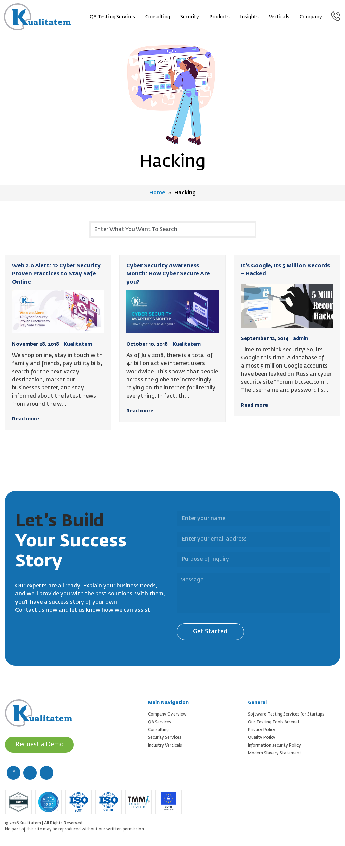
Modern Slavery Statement (274, 753)
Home (157, 193)
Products (220, 16)
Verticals (279, 16)
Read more (25, 418)
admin (300, 338)
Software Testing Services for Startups (286, 714)
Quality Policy (261, 737)
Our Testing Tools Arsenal (273, 722)
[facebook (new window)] (13, 772)
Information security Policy (274, 745)
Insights (249, 16)
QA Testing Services (112, 16)
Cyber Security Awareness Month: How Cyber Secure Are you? (168, 274)
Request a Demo (39, 744)
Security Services (164, 737)
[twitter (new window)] (30, 772)
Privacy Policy (261, 730)
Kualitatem (78, 344)
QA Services (159, 722)
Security (190, 16)
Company (311, 16)
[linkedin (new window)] (46, 772)
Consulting (158, 16)
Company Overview (167, 714)
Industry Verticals (165, 745)
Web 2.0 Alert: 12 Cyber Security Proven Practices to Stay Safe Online (56, 274)
